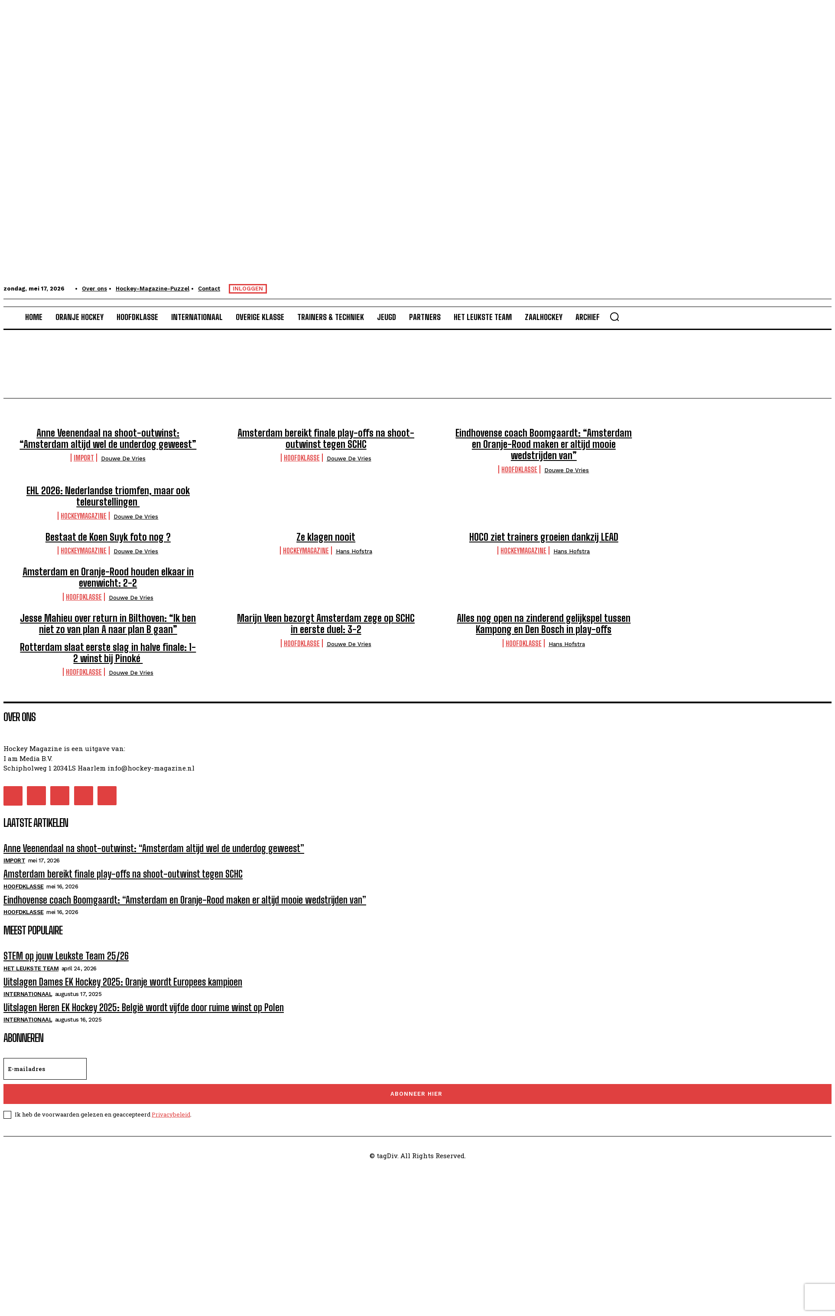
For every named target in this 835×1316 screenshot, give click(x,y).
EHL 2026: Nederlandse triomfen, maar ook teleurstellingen (108, 496)
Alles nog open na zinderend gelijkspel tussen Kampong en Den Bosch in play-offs (543, 623)
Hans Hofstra (354, 551)
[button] (614, 316)
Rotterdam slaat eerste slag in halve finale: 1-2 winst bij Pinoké (108, 652)
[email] (45, 1069)
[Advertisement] (263, 1229)
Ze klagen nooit (325, 537)
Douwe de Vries (123, 458)
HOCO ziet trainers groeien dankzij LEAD (543, 537)
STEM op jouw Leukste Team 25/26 (66, 956)
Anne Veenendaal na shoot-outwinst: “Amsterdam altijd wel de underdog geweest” (107, 438)
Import (84, 458)
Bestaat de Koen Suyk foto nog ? (108, 537)
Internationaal (27, 994)
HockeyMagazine (84, 516)
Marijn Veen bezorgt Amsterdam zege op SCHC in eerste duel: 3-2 (326, 623)
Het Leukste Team (30, 968)
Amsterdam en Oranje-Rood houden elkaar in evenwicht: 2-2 (108, 577)
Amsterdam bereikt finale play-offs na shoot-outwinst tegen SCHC (325, 438)
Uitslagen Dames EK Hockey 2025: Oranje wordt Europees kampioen (122, 982)
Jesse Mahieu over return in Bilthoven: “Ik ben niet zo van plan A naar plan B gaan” (108, 623)
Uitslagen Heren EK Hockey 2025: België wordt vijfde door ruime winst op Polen (143, 1007)
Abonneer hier (416, 1094)
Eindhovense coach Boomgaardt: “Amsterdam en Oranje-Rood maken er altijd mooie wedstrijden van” (543, 444)
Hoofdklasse (302, 458)
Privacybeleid (171, 1114)
